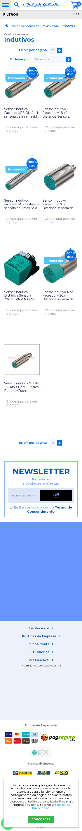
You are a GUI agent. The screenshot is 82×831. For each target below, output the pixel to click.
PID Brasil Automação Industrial (41, 665)
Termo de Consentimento (49, 509)
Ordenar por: (20, 59)
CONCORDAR (41, 819)
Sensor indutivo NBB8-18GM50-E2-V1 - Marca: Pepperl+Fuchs (21, 387)
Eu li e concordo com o (43, 509)
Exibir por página (33, 50)
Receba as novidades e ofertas (41, 481)
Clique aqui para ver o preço (21, 129)
